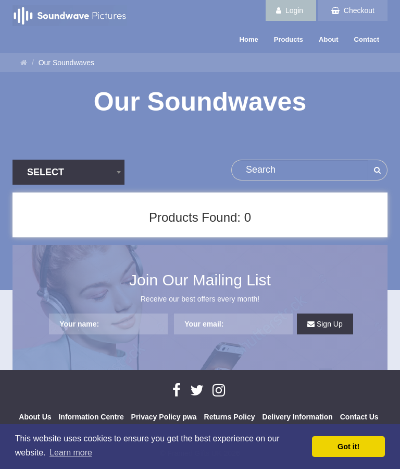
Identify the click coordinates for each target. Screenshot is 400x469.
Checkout (352, 10)
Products (288, 39)
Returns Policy (229, 417)
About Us (35, 417)
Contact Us (359, 417)
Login (289, 10)
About (329, 39)
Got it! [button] (348, 446)
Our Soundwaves (66, 62)
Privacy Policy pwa (164, 417)
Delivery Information (297, 417)
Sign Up (325, 324)
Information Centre (90, 417)
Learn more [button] (70, 452)
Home (249, 39)
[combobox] (68, 172)
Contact (366, 39)
